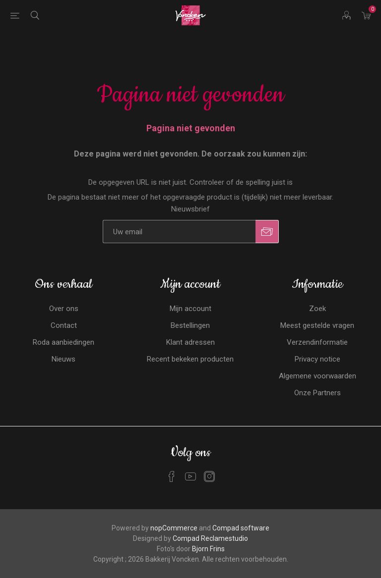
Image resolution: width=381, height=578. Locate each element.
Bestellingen (190, 325)
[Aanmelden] (179, 231)
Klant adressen (190, 342)
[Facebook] (172, 476)
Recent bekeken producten (190, 359)
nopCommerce (173, 528)
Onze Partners (317, 392)
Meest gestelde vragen (317, 325)
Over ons (63, 308)
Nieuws (63, 359)
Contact (64, 325)
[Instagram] (209, 476)
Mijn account (190, 308)
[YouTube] (190, 476)
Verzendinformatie (317, 342)
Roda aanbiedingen (63, 342)
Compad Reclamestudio (210, 538)
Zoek (317, 308)
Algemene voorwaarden (317, 375)
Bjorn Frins (208, 549)
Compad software (240, 528)
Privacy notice (317, 359)
